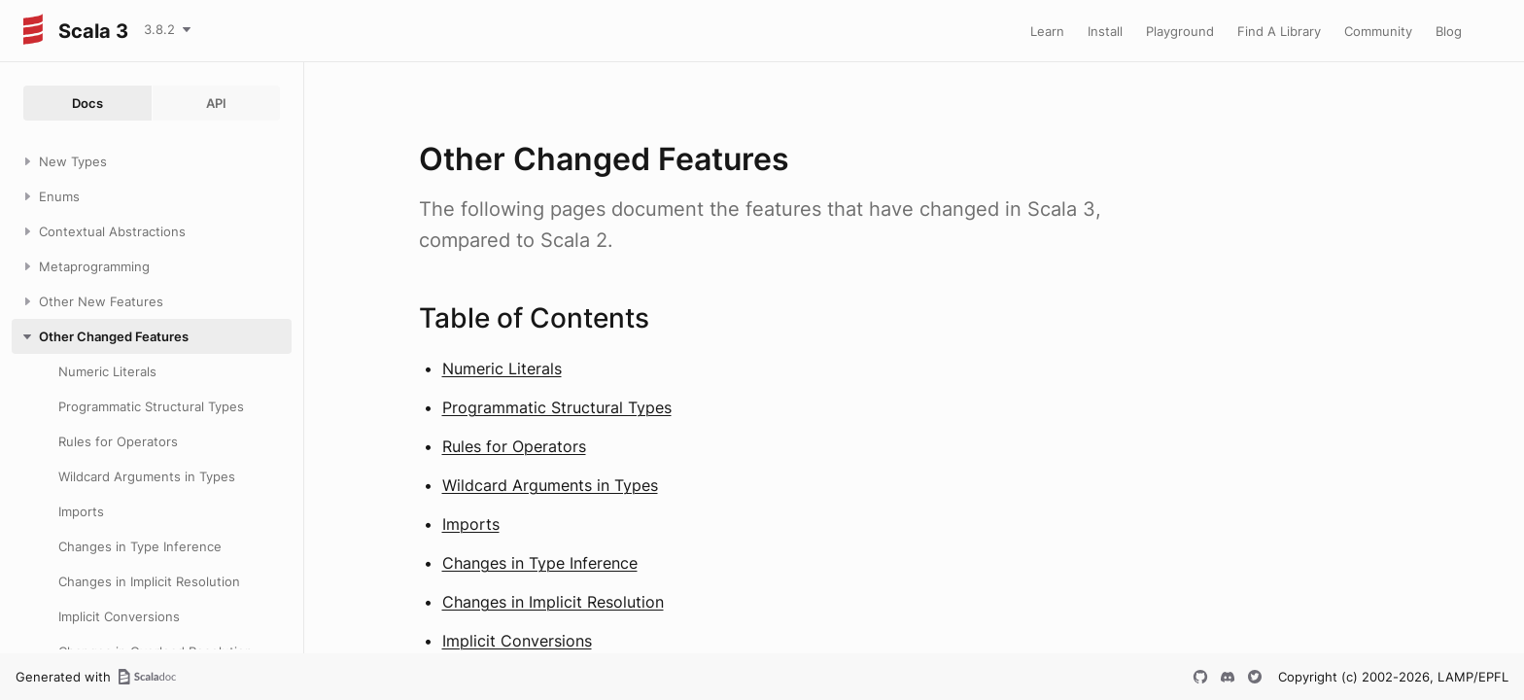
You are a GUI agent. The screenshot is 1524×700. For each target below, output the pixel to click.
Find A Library (1279, 31)
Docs (87, 103)
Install (1105, 31)
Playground (1180, 31)
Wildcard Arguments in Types (550, 485)
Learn (1047, 31)
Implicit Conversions (517, 640)
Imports (471, 524)
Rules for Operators (514, 446)
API (216, 103)
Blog (1449, 31)
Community (1378, 31)
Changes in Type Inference (540, 563)
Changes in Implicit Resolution (553, 602)
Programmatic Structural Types (557, 407)
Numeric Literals (502, 368)
